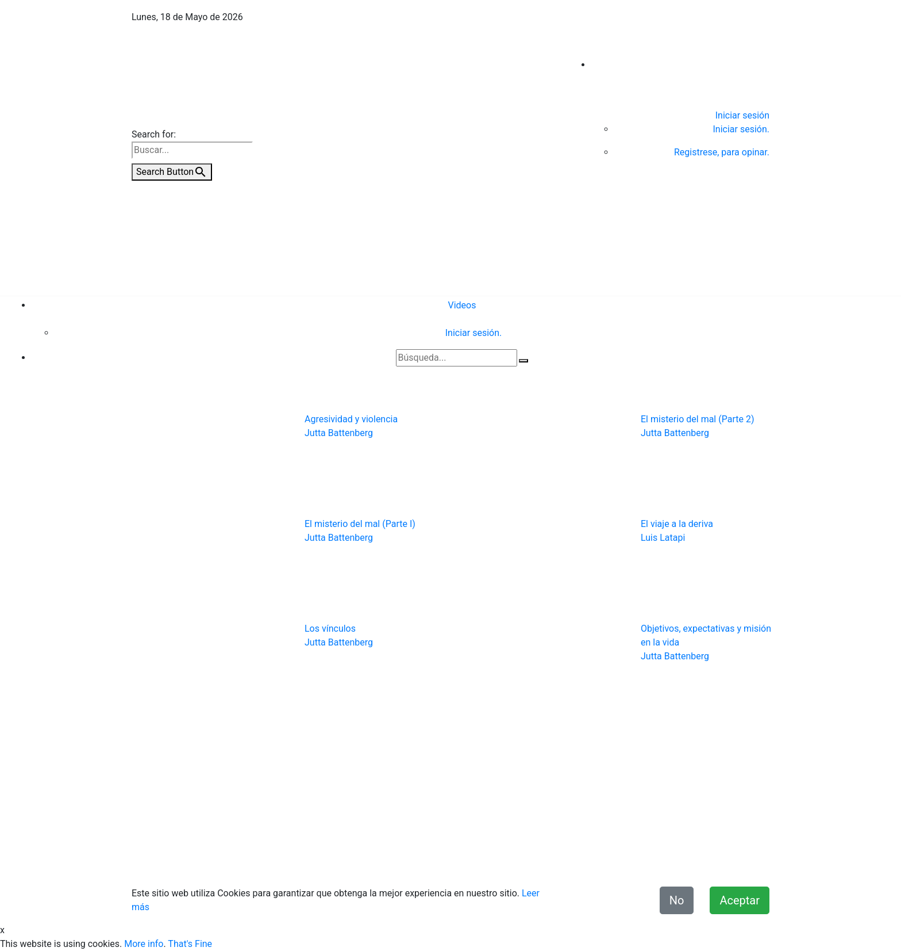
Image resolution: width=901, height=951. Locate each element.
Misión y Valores (735, 860)
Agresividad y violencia (351, 419)
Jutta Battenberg (339, 432)
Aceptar (739, 900)
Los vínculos (330, 628)
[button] (172, 560)
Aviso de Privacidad (427, 860)
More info (143, 943)
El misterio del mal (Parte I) (360, 523)
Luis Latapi (663, 537)
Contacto (362, 860)
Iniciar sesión (742, 115)
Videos (462, 305)
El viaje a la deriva (677, 523)
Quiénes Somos (304, 860)
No (676, 900)
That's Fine (190, 943)
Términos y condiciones (522, 860)
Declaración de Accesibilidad (636, 860)
